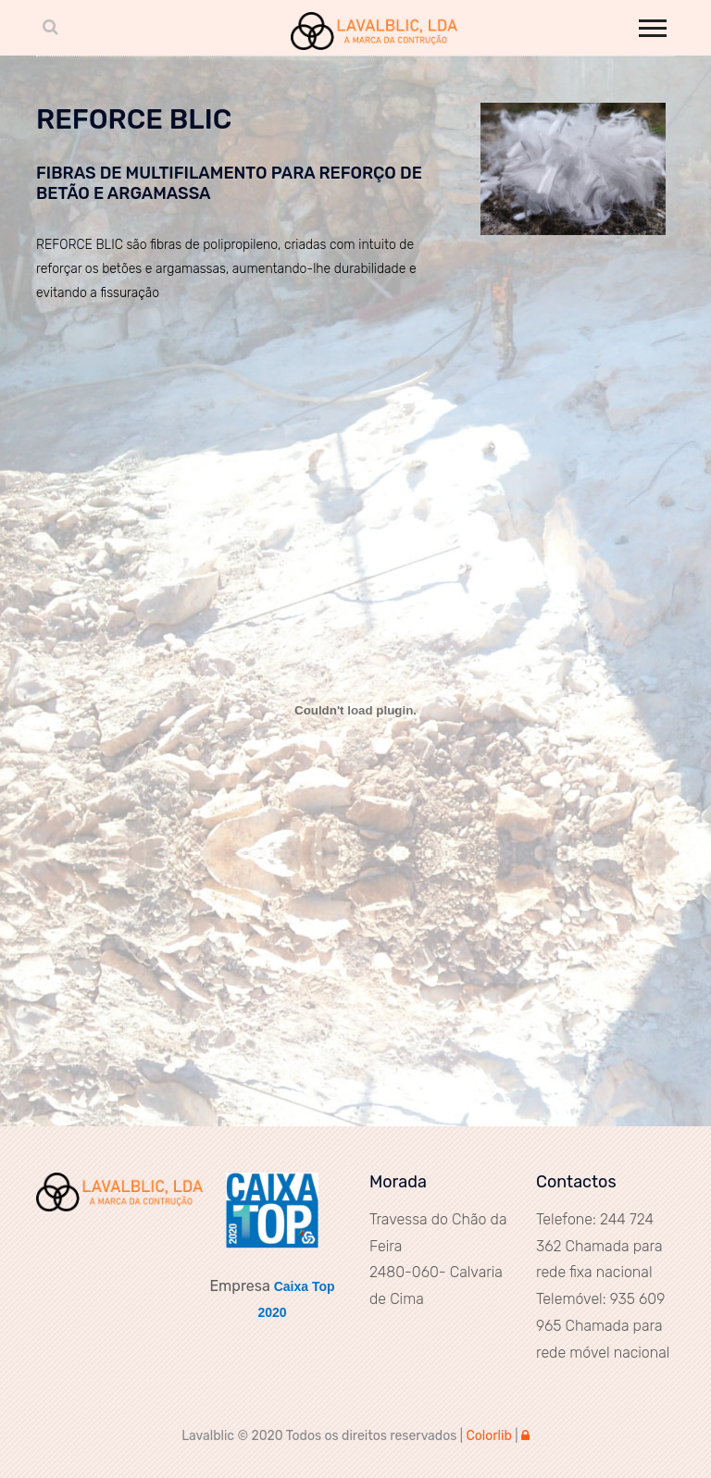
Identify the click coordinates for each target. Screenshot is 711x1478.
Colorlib (488, 1436)
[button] (651, 24)
